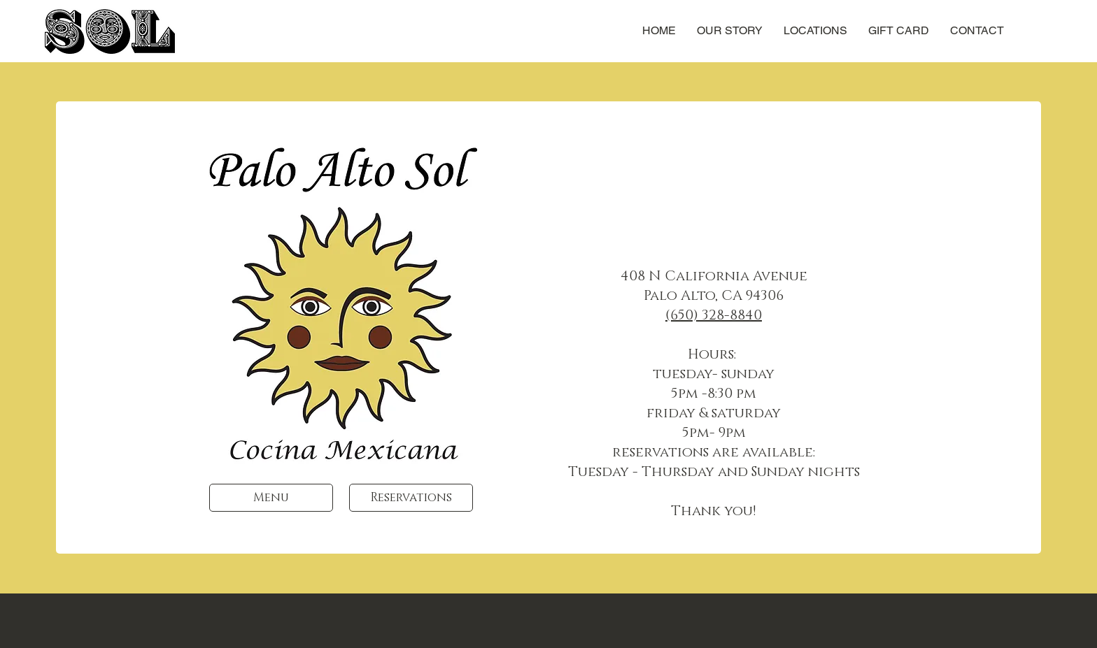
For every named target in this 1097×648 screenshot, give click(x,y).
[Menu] (271, 498)
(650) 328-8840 (713, 315)
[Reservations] (411, 498)
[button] (815, 30)
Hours (711, 354)
